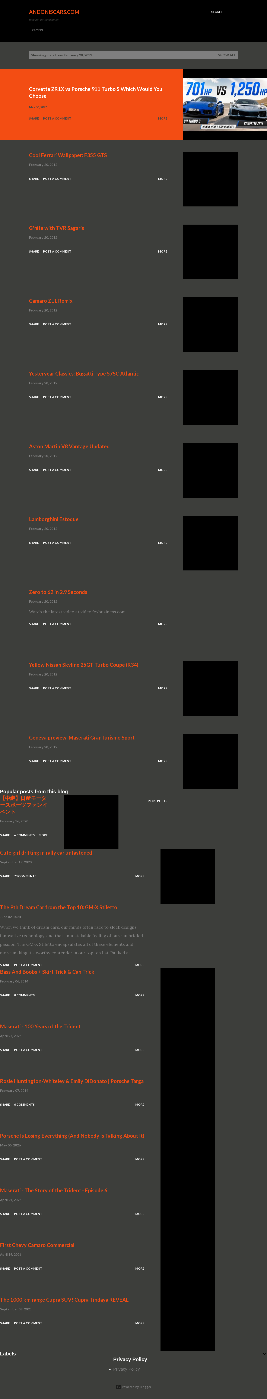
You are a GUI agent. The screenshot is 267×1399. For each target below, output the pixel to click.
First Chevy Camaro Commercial (37, 1245)
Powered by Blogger (133, 1387)
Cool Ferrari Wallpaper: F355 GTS (68, 155)
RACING (37, 30)
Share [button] (34, 118)
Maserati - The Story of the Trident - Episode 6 (53, 1190)
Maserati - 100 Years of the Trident (40, 1026)
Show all (227, 55)
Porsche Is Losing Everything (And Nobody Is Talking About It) (72, 1136)
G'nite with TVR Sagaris (56, 228)
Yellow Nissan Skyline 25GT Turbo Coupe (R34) (83, 665)
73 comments (25, 876)
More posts (157, 801)
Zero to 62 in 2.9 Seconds (58, 592)
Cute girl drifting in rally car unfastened (46, 852)
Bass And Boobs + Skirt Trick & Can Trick (47, 972)
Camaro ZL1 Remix (51, 301)
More (162, 118)
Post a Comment (57, 118)
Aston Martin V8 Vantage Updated (69, 446)
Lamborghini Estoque (54, 519)
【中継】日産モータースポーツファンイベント (24, 805)
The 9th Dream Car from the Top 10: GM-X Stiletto (58, 907)
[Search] (217, 12)
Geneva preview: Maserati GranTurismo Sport (82, 737)
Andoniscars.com (54, 12)
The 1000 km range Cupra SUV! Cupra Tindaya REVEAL (64, 1300)
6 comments (24, 835)
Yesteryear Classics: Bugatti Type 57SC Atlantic (84, 373)
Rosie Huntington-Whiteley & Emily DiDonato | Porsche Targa (72, 1081)
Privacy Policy (126, 1369)
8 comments (24, 995)
